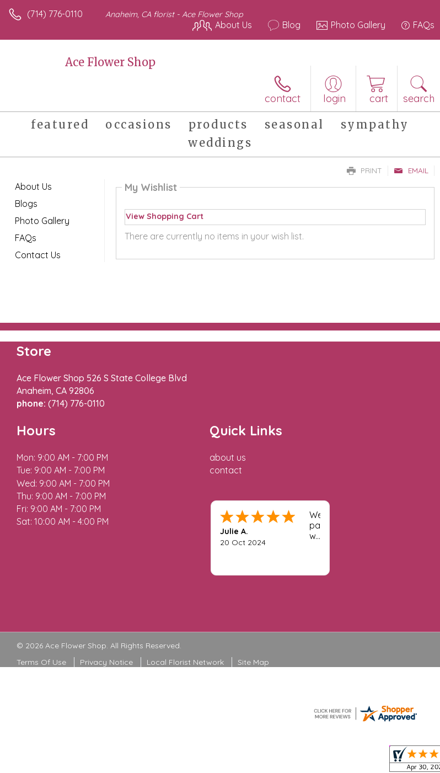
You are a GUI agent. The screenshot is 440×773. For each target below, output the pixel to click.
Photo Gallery (42, 220)
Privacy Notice (106, 662)
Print (364, 170)
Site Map (253, 662)
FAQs (25, 237)
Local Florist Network (185, 662)
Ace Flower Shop (110, 62)
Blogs (26, 203)
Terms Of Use (41, 662)
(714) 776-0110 (55, 13)
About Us (33, 186)
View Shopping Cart (164, 216)
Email (411, 170)
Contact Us (38, 254)
